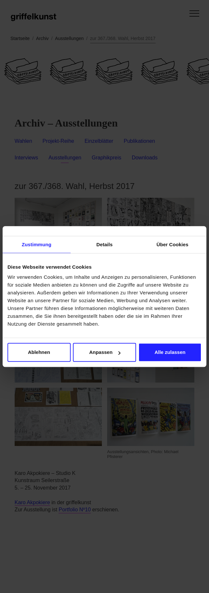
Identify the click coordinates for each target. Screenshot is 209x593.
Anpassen (104, 352)
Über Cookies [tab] (172, 244)
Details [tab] (104, 244)
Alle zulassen (170, 352)
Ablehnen (39, 352)
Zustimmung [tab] (36, 244)
